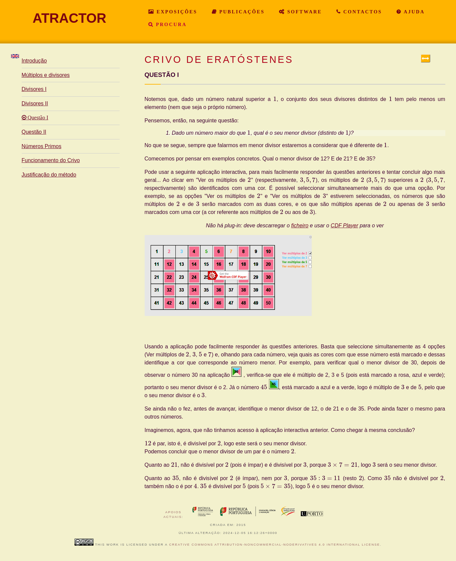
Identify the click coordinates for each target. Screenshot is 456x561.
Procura (170, 24)
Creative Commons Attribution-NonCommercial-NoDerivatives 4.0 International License (274, 544)
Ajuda (413, 11)
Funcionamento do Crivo (51, 160)
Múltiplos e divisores (46, 75)
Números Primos (41, 146)
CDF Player (344, 225)
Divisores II (35, 103)
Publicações (241, 11)
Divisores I (34, 89)
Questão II (34, 132)
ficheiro (300, 225)
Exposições (175, 11)
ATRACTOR (70, 18)
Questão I (37, 117)
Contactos (361, 11)
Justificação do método (49, 175)
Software (303, 11)
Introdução (34, 61)
